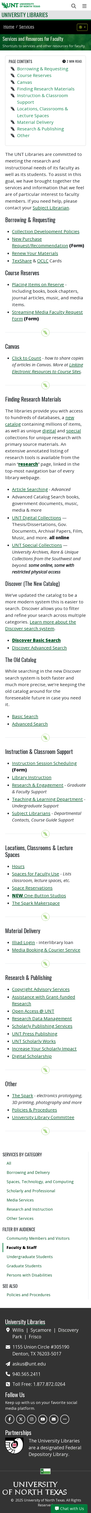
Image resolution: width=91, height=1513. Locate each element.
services (26, 26)
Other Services (20, 1218)
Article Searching (30, 489)
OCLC (42, 261)
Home (8, 26)
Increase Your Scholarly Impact (44, 1049)
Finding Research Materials (46, 89)
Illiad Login (23, 942)
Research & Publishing (40, 129)
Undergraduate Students (30, 1256)
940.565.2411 (26, 1374)
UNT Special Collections (37, 545)
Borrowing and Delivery (28, 1172)
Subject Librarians (31, 813)
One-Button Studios (39, 895)
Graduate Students (24, 1265)
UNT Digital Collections (36, 518)
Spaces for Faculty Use (35, 874)
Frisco (35, 1337)
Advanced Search (30, 724)
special (73, 431)
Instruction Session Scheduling (44, 763)
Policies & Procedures (34, 1110)
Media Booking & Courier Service (46, 950)
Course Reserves (34, 75)
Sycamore (41, 1330)
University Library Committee (43, 1117)
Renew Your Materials (35, 253)
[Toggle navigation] (84, 6)
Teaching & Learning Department (47, 799)
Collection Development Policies (45, 231)
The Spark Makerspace (36, 903)
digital (49, 431)
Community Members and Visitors (38, 1238)
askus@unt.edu (29, 1364)
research (28, 464)
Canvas (24, 82)
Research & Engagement (37, 785)
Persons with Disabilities (29, 1275)
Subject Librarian (51, 208)
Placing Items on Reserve (38, 284)
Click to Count (26, 358)
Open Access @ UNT (33, 1011)
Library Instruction (31, 777)
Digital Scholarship (32, 1056)
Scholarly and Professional (31, 1190)
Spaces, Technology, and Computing (40, 1181)
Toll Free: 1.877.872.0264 (38, 1384)
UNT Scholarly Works (34, 1041)
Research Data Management (42, 1018)
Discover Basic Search (36, 640)
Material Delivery (35, 122)
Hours (18, 866)
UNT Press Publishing (34, 1034)
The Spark (22, 1095)
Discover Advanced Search (39, 648)
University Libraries (25, 15)
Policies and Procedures (28, 1294)
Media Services (20, 1200)
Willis (18, 1330)
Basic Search (25, 716)
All (9, 1163)
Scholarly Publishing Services (42, 1026)
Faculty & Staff (22, 1247)
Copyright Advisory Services (41, 989)
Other (23, 135)
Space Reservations (32, 888)
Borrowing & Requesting (42, 69)
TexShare (22, 261)
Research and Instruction (30, 1209)
